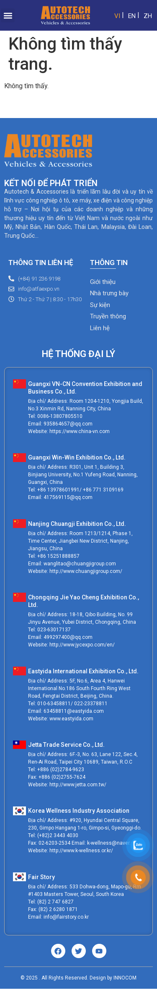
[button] (8, 15)
